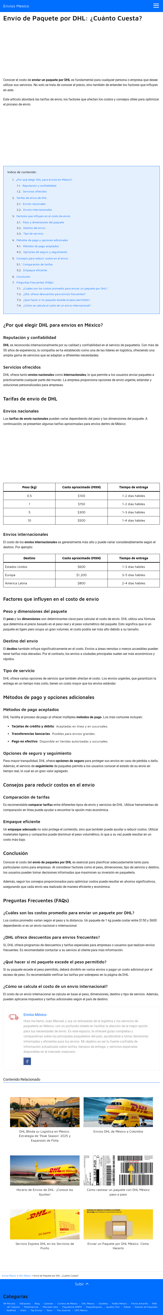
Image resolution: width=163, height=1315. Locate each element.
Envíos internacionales (37, 209)
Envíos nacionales (34, 203)
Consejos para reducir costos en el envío (42, 258)
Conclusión (23, 276)
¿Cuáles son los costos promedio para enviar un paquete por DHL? (65, 288)
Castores (48, 1303)
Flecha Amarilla (139, 1303)
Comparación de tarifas (38, 264)
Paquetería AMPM (72, 1306)
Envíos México (35, 1015)
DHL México (88, 1303)
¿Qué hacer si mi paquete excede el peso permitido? (56, 299)
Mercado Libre (50, 1306)
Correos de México (67, 1303)
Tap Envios (36, 1310)
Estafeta (103, 1303)
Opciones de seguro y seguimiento (45, 252)
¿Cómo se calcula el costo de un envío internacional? (57, 305)
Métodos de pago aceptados (41, 246)
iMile (154, 1303)
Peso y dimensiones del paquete (43, 222)
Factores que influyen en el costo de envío (43, 216)
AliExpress (25, 1303)
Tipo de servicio (33, 233)
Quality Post (113, 1306)
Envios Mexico (16, 6)
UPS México (81, 1310)
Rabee (127, 1306)
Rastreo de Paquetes (146, 1306)
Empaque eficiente (35, 270)
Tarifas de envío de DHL (31, 197)
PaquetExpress (94, 1306)
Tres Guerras (64, 1310)
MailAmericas (31, 1306)
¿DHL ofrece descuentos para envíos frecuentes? (54, 294)
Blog (37, 1303)
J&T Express (13, 1306)
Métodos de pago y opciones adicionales (42, 240)
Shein (23, 1310)
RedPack (11, 1310)
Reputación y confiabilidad (39, 185)
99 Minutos (9, 1303)
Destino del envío (34, 228)
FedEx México (119, 1303)
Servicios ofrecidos (35, 191)
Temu (49, 1310)
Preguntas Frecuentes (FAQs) (34, 282)
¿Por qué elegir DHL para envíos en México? (44, 179)
